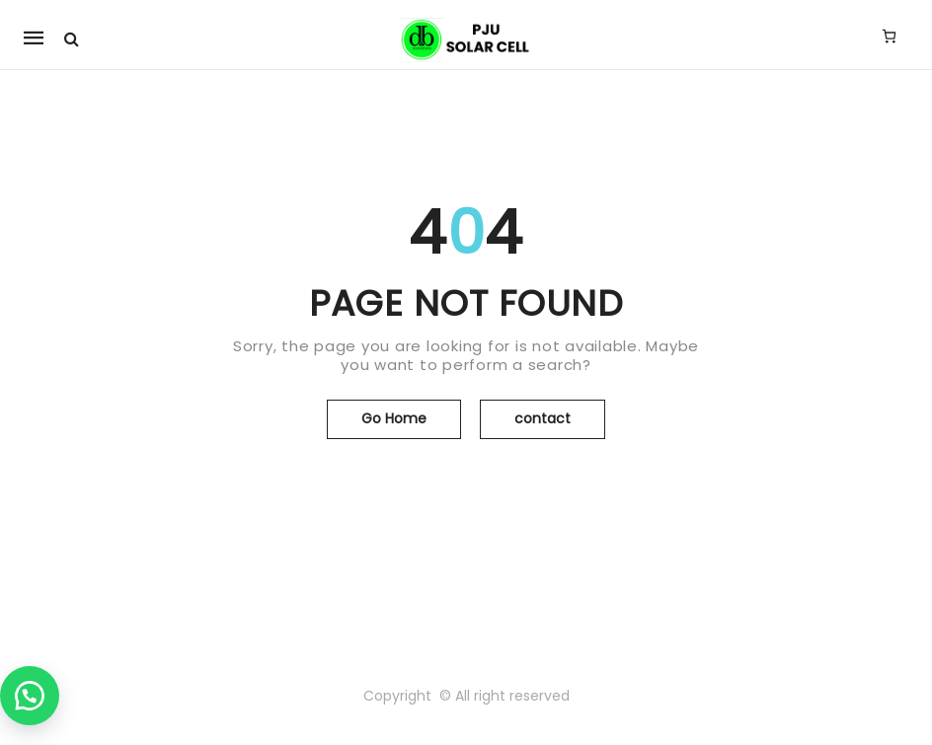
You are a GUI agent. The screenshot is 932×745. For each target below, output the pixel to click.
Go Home (394, 418)
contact (542, 418)
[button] (29, 695)
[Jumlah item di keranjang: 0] (889, 35)
